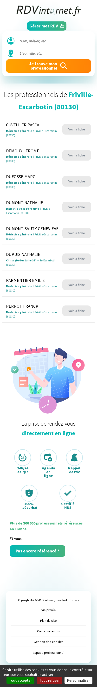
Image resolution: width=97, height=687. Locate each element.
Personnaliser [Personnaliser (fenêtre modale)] (78, 680)
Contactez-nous (48, 631)
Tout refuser (49, 680)
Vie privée (48, 610)
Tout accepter (20, 680)
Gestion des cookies (49, 642)
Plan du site (48, 620)
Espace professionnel (48, 653)
